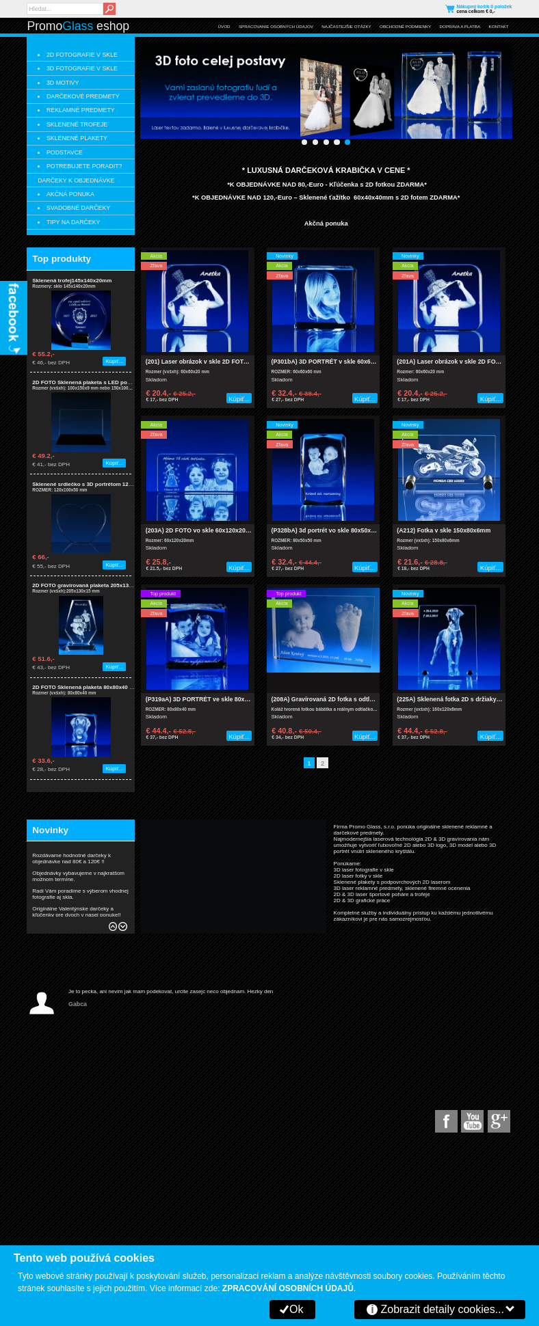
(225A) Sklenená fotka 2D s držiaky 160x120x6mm (467, 699)
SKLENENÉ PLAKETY (77, 138)
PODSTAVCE (65, 152)
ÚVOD (224, 26)
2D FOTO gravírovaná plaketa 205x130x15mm (91, 585)
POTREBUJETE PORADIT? (84, 166)
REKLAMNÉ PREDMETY (81, 110)
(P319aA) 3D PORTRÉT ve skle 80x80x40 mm (210, 699)
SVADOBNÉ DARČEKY (78, 207)
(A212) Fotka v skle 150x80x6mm (443, 530)
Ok (296, 1309)
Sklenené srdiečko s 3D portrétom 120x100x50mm (97, 484)
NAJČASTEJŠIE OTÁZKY (346, 26)
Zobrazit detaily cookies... (442, 1309)
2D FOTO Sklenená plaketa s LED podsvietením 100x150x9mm (113, 382)
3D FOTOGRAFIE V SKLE (82, 68)
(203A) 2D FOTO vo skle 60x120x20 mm (202, 530)
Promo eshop (78, 26)
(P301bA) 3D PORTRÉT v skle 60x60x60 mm (334, 361)
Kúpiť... (114, 361)
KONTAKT (499, 26)
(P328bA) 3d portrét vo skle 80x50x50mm (330, 530)
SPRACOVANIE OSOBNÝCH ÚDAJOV (276, 26)
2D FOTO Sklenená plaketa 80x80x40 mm (85, 687)
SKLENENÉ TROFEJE (77, 124)
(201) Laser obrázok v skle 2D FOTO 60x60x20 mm (217, 361)
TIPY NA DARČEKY (74, 222)
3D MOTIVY (63, 82)
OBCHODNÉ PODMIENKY (405, 26)
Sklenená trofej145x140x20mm (71, 281)
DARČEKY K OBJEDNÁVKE (76, 180)
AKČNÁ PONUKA (70, 194)
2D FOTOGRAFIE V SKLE (82, 54)
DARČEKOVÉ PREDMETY (83, 96)
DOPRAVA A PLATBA (460, 26)
